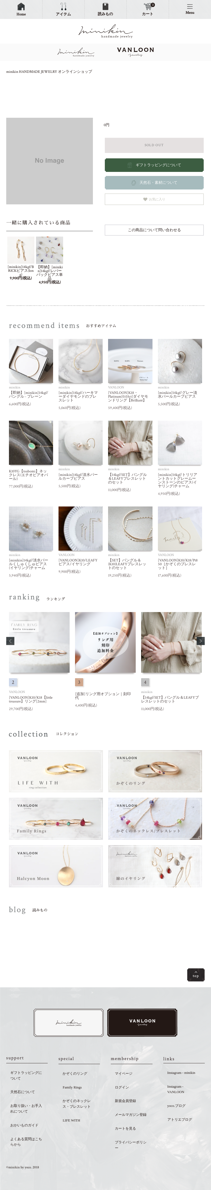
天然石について (22, 1093)
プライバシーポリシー (131, 1146)
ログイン (122, 1088)
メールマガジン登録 (131, 1115)
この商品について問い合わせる (154, 230)
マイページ (123, 1074)
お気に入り (154, 199)
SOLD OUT (154, 145)
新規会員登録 (125, 1102)
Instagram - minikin (181, 1073)
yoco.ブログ (176, 1106)
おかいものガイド (24, 1126)
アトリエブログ (179, 1120)
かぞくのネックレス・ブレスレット (77, 1104)
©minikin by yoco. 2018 (22, 1168)
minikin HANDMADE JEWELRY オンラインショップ (49, 71)
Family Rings (72, 1088)
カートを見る (125, 1129)
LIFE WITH (71, 1121)
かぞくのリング (75, 1074)
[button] (10, 641)
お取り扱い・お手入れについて (26, 1109)
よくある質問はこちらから (26, 1142)
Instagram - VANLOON (175, 1090)
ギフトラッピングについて (26, 1076)
